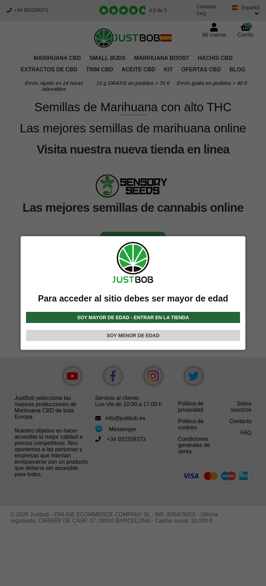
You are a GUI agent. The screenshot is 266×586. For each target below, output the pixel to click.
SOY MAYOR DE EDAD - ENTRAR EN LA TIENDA (133, 317)
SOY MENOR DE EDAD (133, 335)
